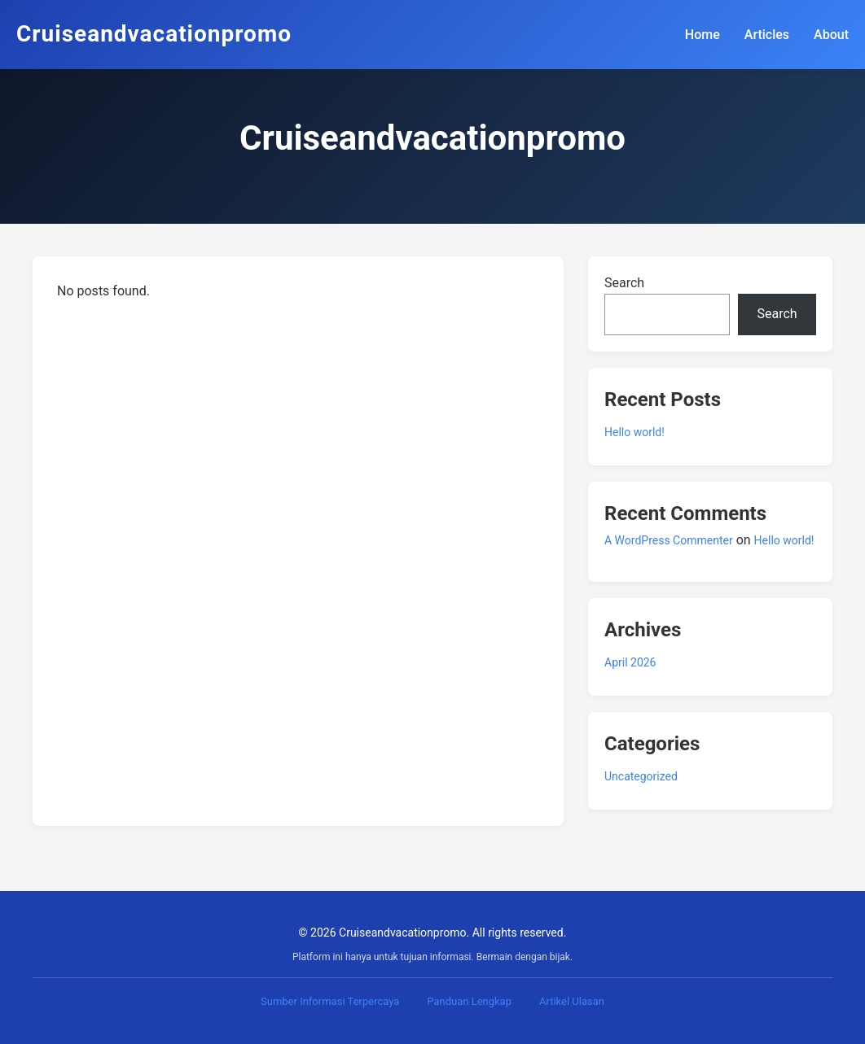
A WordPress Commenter (668, 540)
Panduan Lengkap (469, 1001)
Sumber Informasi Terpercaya (330, 1001)
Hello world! (634, 432)
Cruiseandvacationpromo (154, 33)
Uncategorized (641, 776)
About (831, 34)
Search (624, 282)
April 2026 (630, 662)
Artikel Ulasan (571, 1001)
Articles (766, 34)
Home (702, 34)
